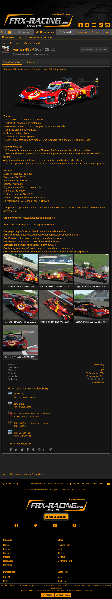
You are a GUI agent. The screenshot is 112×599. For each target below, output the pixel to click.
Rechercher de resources (40, 37)
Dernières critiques (14, 37)
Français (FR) (10, 483)
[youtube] (55, 526)
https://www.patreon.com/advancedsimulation (43, 238)
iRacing (6, 577)
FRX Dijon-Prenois (23, 433)
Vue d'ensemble (12, 62)
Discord (67, 32)
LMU (5, 581)
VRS (60, 549)
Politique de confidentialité (77, 483)
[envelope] (93, 526)
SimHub (61, 557)
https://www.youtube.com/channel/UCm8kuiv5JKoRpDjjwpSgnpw (54, 251)
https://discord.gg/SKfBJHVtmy (37, 224)
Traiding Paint (64, 545)
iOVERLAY (19, 394)
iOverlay (61, 553)
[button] (14, 32)
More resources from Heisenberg (28, 388)
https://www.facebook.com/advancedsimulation (40, 231)
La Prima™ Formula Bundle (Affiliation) (32, 413)
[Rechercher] (107, 32)
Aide (94, 483)
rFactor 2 (62, 581)
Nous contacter (38, 483)
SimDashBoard (65, 561)
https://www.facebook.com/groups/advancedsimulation (50, 234)
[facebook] (16, 526)
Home (6, 545)
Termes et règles (55, 483)
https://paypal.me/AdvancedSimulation (38, 241)
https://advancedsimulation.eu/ (39, 217)
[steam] (74, 526)
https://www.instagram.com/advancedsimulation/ (47, 248)
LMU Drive (19, 404)
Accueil (101, 483)
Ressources (47, 32)
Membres (7, 565)
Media (25, 32)
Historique (29, 62)
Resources (8, 561)
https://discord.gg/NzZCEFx (41, 244)
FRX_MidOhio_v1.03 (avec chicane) (31, 423)
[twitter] (35, 526)
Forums (6, 549)
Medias (6, 557)
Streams (7, 553)
